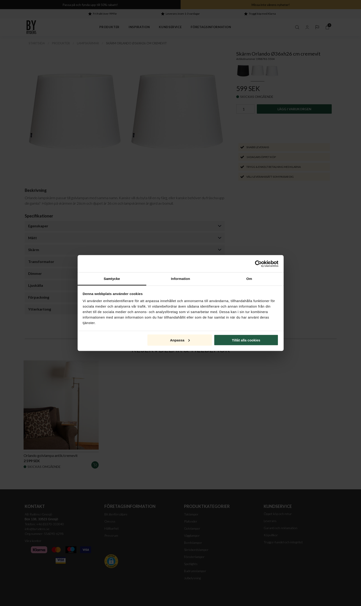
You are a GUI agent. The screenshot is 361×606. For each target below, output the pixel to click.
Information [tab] (180, 279)
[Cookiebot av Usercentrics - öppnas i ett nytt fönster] (258, 263)
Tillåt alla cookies (246, 340)
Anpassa (180, 340)
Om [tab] (249, 279)
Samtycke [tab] (112, 279)
